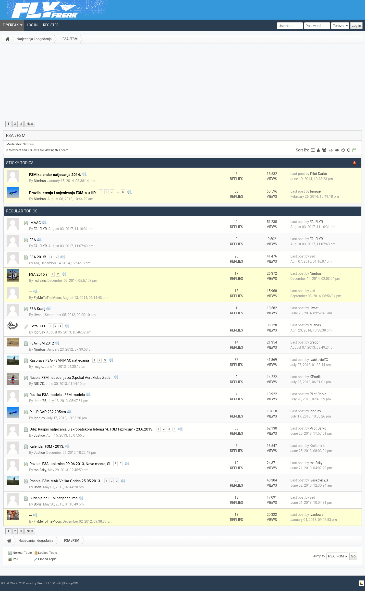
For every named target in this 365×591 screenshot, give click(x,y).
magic (38, 367)
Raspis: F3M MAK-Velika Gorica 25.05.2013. (65, 481)
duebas (315, 325)
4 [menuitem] (174, 429)
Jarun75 (40, 401)
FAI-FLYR (40, 229)
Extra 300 (37, 326)
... (117, 192)
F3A (32, 240)
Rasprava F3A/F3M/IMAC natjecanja (59, 360)
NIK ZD (39, 384)
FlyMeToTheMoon (47, 298)
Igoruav (316, 191)
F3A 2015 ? (38, 274)
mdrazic (40, 281)
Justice (39, 435)
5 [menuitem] (123, 192)
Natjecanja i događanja (34, 39)
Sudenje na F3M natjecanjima (53, 498)
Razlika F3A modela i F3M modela (57, 395)
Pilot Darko (318, 174)
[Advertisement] (182, 82)
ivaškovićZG (319, 360)
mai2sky (40, 470)
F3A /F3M (70, 39)
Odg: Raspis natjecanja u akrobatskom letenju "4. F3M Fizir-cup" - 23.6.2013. (91, 429)
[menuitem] (12, 25)
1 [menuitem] (8, 123)
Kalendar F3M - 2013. (46, 446)
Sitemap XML (70, 583)
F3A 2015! (37, 257)
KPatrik (315, 377)
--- (30, 291)
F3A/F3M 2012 (41, 343)
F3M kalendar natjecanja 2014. (55, 174)
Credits (57, 583)
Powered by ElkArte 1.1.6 (37, 583)
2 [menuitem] (15, 123)
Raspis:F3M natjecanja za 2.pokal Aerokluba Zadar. (70, 377)
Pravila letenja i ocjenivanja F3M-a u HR (62, 193)
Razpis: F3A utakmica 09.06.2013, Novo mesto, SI (69, 464)
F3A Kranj (37, 309)
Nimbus (28, 144)
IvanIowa (316, 515)
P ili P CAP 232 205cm (47, 412)
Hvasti (38, 315)
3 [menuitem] (21, 123)
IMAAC (35, 223)
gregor (314, 342)
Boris (38, 487)
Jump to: (319, 556)
